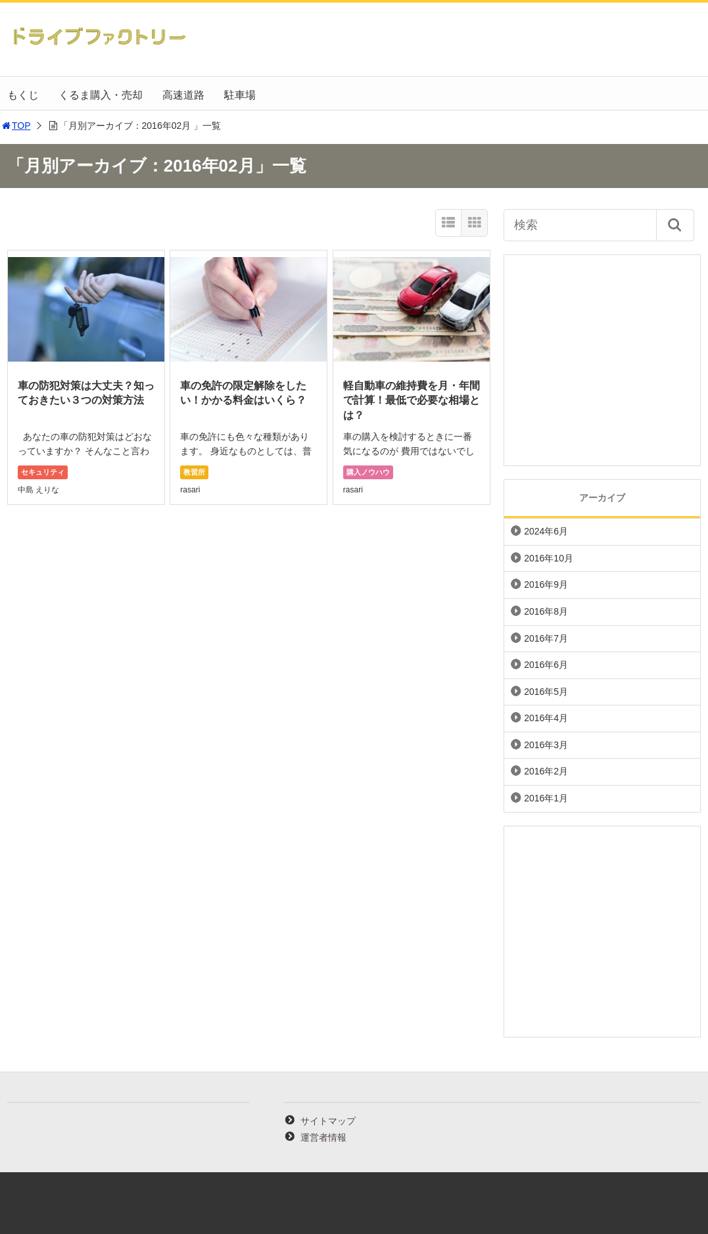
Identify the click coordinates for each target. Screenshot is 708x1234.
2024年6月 (546, 531)
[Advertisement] (602, 360)
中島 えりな (38, 489)
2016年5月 (546, 691)
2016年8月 (546, 611)
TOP (15, 125)
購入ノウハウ (368, 472)
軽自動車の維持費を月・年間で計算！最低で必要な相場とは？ (411, 400)
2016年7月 (546, 638)
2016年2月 (546, 771)
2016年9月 (546, 584)
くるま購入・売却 (101, 95)
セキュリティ (42, 472)
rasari (190, 489)
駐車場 (240, 95)
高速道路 (183, 95)
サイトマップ (328, 1121)
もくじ (23, 95)
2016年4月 (546, 718)
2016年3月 (546, 745)
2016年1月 (546, 798)
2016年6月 (546, 664)
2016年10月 (548, 558)
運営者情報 (323, 1137)
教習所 (194, 472)
